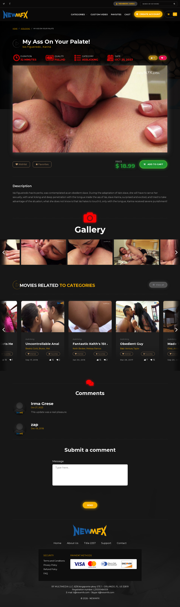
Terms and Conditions (54, 561)
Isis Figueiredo (31, 46)
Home (57, 543)
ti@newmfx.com (81, 592)
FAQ (45, 573)
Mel (48, 348)
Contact (122, 543)
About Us (72, 543)
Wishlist (21, 164)
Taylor (136, 348)
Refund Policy (50, 569)
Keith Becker (79, 348)
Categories (79, 14)
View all (158, 285)
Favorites (42, 164)
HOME (15, 29)
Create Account (148, 14)
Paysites (116, 14)
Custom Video (99, 14)
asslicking (25, 29)
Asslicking (29, 339)
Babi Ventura (126, 348)
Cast (127, 14)
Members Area (125, 4)
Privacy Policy (50, 565)
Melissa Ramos (93, 348)
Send (90, 505)
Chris (170, 348)
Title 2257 (90, 543)
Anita (176, 348)
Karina (47, 46)
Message (58, 461)
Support (106, 543)
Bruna (42, 348)
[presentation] (3, 252)
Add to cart (153, 164)
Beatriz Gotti (31, 348)
